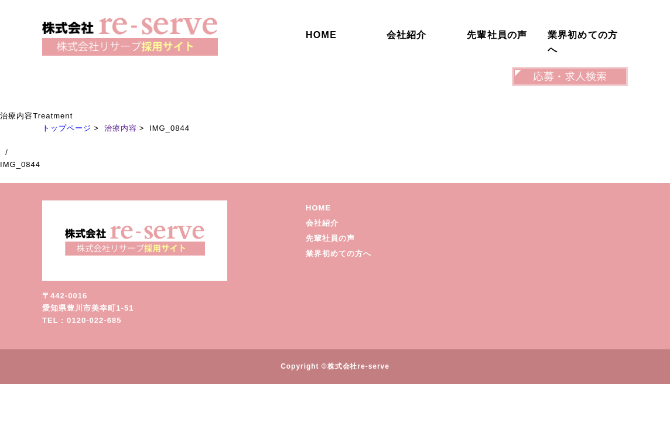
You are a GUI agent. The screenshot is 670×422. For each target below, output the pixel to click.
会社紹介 (407, 35)
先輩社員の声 (497, 35)
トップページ (66, 128)
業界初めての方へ (583, 42)
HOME (321, 35)
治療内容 (120, 128)
